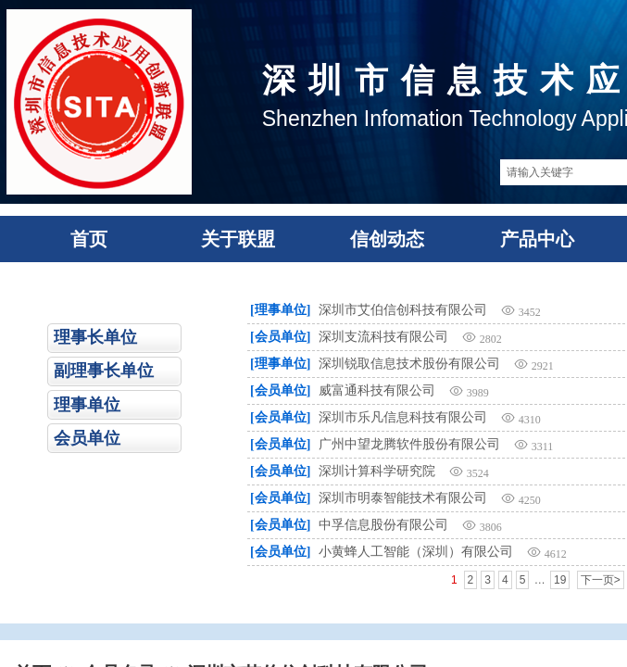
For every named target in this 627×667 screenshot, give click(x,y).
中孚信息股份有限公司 (383, 525)
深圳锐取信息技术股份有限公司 (409, 364)
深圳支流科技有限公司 (383, 337)
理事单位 (87, 405)
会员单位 (87, 438)
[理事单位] (280, 310)
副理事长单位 (104, 370)
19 (560, 579)
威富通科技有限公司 (377, 390)
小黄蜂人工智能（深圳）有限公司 (416, 552)
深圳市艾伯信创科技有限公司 (403, 310)
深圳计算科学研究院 (377, 471)
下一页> (601, 579)
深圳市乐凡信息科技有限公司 (403, 417)
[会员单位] (280, 337)
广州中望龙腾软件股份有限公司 (409, 444)
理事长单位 (95, 337)
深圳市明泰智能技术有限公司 (403, 498)
